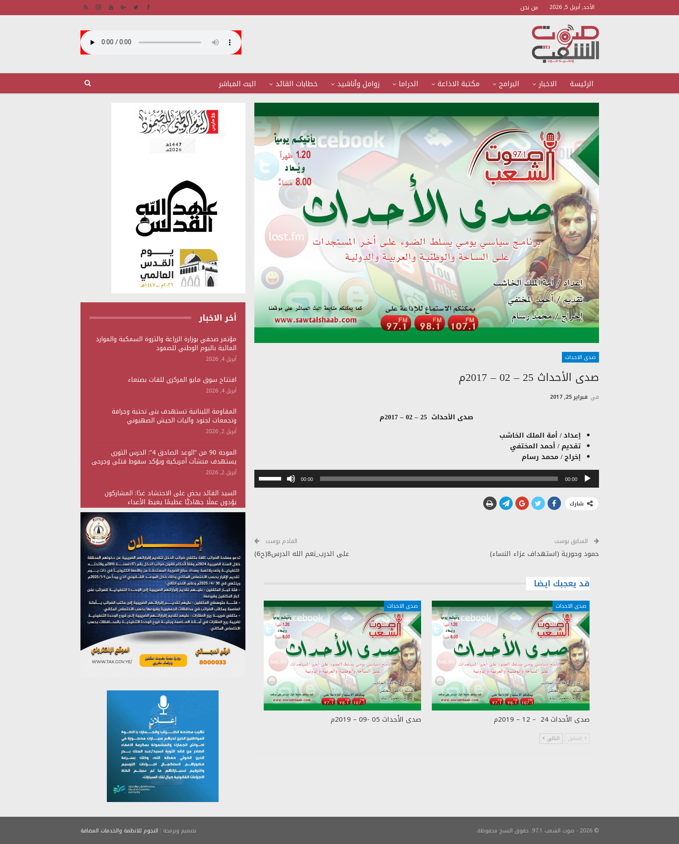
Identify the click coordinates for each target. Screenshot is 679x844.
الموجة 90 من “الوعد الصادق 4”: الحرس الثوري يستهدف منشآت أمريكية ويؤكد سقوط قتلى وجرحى (164, 457)
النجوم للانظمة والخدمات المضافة (119, 830)
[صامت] (291, 478)
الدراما (408, 84)
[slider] (439, 478)
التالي (551, 738)
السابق (577, 738)
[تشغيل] (587, 478)
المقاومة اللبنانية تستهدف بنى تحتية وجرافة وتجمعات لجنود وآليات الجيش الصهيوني (174, 415)
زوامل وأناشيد (358, 84)
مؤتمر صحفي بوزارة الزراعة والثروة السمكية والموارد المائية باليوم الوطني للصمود (166, 343)
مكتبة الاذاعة (459, 84)
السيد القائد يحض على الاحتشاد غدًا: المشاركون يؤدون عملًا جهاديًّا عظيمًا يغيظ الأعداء (170, 497)
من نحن (529, 7)
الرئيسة (582, 84)
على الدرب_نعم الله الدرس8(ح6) (301, 553)
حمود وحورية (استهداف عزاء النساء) (544, 553)
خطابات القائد (296, 84)
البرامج (509, 84)
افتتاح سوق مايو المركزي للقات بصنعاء (182, 380)
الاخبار (548, 84)
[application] (426, 479)
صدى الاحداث (580, 357)
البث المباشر (237, 84)
